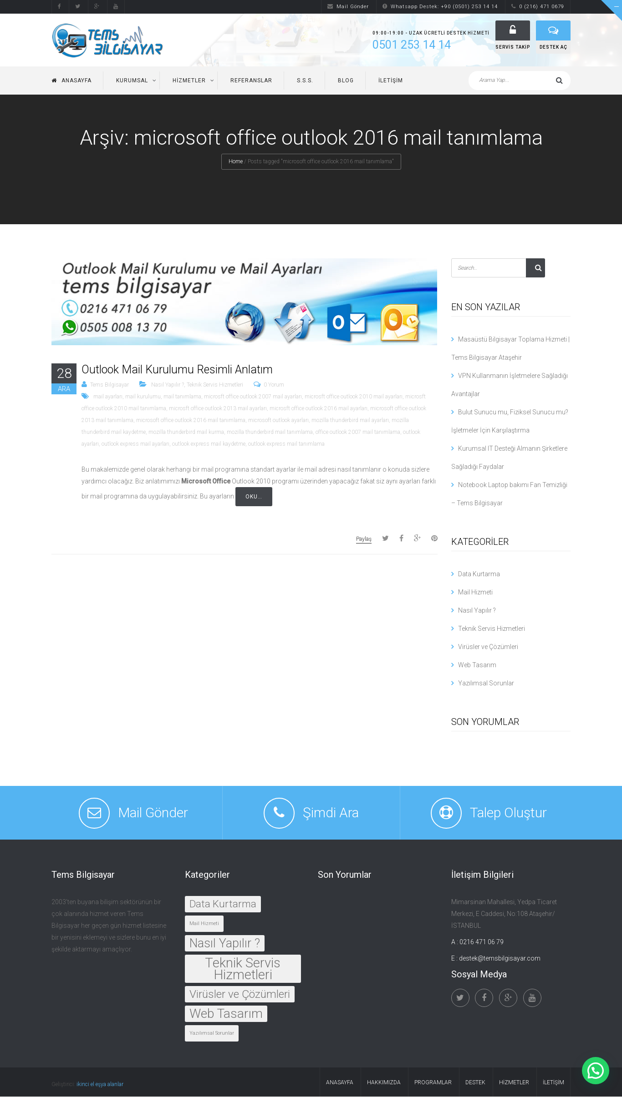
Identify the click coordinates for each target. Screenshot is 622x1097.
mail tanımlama (182, 397)
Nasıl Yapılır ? (167, 385)
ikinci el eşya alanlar (99, 1085)
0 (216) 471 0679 (537, 7)
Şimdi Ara (331, 813)
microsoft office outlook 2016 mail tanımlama (190, 421)
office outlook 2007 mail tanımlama (358, 432)
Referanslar (251, 81)
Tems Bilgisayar (109, 385)
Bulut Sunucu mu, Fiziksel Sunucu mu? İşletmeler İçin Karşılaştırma (509, 421)
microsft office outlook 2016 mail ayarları (318, 409)
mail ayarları (107, 397)
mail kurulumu (143, 397)
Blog (346, 81)
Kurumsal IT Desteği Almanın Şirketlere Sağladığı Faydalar (509, 458)
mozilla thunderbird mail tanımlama (270, 432)
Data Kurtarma (479, 574)
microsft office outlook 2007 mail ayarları (253, 397)
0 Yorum (274, 385)
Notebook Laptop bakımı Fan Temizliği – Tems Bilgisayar (509, 494)
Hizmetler (189, 81)
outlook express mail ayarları (135, 444)
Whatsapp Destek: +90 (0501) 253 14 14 (440, 7)
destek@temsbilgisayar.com (499, 958)
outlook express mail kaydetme (208, 444)
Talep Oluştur (508, 813)
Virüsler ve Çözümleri (488, 647)
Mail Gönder (348, 7)
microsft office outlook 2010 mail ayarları (354, 397)
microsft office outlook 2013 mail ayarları (218, 409)
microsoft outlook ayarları (278, 421)
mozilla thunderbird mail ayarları (350, 421)
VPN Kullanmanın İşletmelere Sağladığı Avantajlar (509, 385)
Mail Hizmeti (475, 592)
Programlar (433, 1083)
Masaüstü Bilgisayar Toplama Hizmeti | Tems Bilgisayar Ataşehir (510, 349)
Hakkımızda (384, 1083)
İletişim (390, 81)
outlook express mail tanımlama (286, 444)
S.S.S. (305, 81)
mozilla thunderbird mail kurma (186, 432)
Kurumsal (132, 81)
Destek (475, 1083)
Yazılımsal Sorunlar (486, 683)
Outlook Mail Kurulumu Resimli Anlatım (177, 370)
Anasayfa (71, 81)
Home (236, 162)
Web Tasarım (477, 665)
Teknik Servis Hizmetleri (215, 385)
